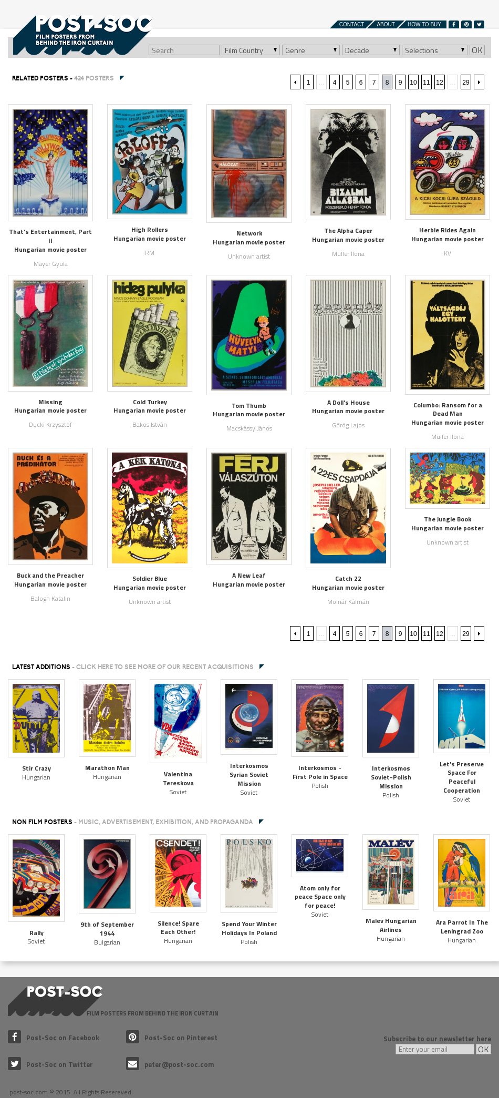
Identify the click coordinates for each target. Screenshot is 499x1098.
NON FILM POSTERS (132, 822)
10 (413, 82)
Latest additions (133, 667)
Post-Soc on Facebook (53, 1037)
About (385, 24)
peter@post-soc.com (170, 1064)
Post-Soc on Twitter (50, 1064)
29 (465, 82)
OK (477, 50)
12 (439, 82)
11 (426, 82)
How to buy (424, 24)
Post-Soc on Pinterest (171, 1037)
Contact (352, 24)
